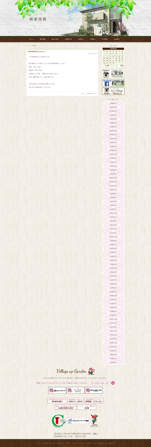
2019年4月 (113, 288)
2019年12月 (113, 268)
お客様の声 (68, 39)
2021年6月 (113, 221)
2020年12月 (113, 237)
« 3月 (107, 65)
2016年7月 (113, 358)
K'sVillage (105, 39)
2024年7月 (113, 142)
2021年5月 (113, 225)
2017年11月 (113, 323)
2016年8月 (113, 354)
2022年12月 (113, 178)
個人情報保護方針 (110, 443)
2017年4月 (113, 335)
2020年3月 (113, 260)
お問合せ (81, 39)
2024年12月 (113, 131)
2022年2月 (113, 205)
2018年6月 (113, 307)
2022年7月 (113, 189)
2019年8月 (113, 276)
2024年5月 (113, 146)
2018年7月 (113, 303)
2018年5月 (113, 311)
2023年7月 (113, 162)
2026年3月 (113, 107)
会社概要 (88, 443)
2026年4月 (113, 103)
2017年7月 (113, 331)
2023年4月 (113, 166)
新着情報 (89, 93)
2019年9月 (113, 272)
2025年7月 (113, 123)
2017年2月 (113, 339)
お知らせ (94, 93)
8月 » (122, 65)
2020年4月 (113, 256)
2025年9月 (113, 115)
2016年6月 (113, 362)
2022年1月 (113, 209)
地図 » (95, 434)
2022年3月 (113, 201)
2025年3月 (113, 127)
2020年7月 (113, 244)
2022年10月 (113, 186)
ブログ (95, 443)
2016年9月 (113, 350)
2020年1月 (113, 264)
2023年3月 (113, 170)
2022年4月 (113, 197)
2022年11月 (113, 182)
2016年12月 (113, 343)
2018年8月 (113, 299)
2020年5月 (113, 252)
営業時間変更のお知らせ (36, 51)
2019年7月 (113, 280)
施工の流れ (55, 39)
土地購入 (92, 39)
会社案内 (116, 39)
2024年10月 (113, 138)
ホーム (32, 39)
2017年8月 (113, 327)
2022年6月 (113, 193)
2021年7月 (113, 217)
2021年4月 (113, 229)
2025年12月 (113, 111)
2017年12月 (113, 319)
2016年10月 (113, 347)
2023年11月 (113, 154)
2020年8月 (113, 240)
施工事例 (42, 39)
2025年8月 (113, 119)
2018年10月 (113, 295)
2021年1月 (113, 233)
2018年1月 (113, 315)
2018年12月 (113, 292)
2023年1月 (113, 174)
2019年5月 (113, 284)
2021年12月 (113, 213)
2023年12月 (113, 150)
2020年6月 (113, 248)
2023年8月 (113, 158)
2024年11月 (113, 134)
